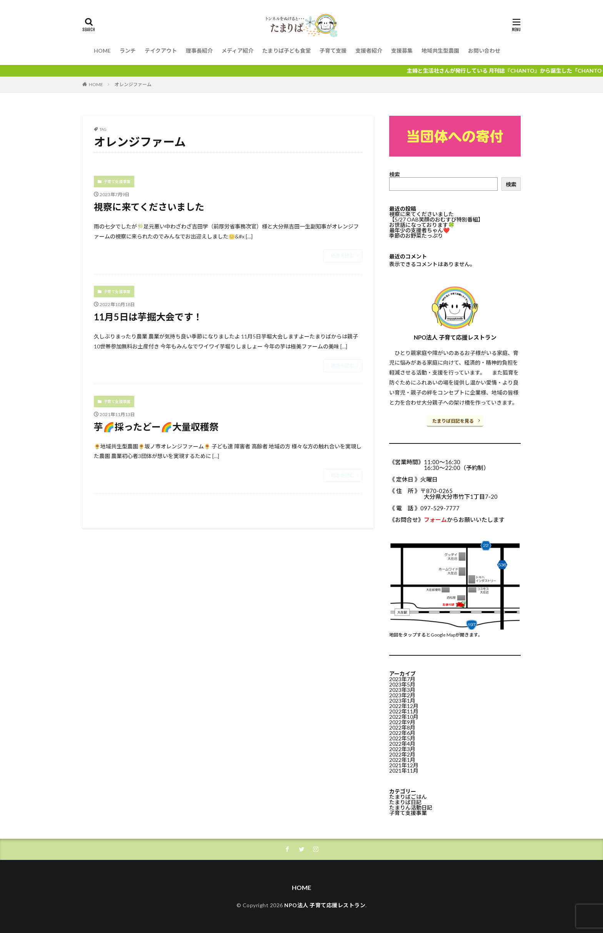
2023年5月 (402, 684)
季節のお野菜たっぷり (416, 235)
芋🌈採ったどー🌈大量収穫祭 (156, 426)
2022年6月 (402, 733)
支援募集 (402, 50)
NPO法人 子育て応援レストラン (324, 905)
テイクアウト (161, 50)
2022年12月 (403, 706)
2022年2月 (402, 754)
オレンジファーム (133, 84)
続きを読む (342, 255)
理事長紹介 (199, 50)
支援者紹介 (368, 50)
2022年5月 (402, 738)
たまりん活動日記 (410, 807)
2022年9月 (402, 722)
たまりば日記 (405, 802)
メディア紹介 (237, 50)
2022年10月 (403, 716)
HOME (102, 50)
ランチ (128, 50)
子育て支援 (333, 50)
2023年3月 (402, 689)
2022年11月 (403, 711)
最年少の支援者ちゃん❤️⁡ (419, 230)
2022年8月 (402, 727)
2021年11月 (403, 770)
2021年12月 (403, 765)
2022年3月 (402, 749)
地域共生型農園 (440, 50)
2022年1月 (402, 759)
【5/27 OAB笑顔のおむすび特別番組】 (436, 219)
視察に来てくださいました (149, 206)
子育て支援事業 (116, 181)
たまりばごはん (408, 796)
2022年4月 (402, 743)
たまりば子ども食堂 (286, 50)
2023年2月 (402, 695)
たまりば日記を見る (453, 421)
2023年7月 (402, 679)
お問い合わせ (484, 50)
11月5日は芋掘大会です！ (148, 316)
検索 (394, 174)
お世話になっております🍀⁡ (422, 225)
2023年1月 (402, 700)
